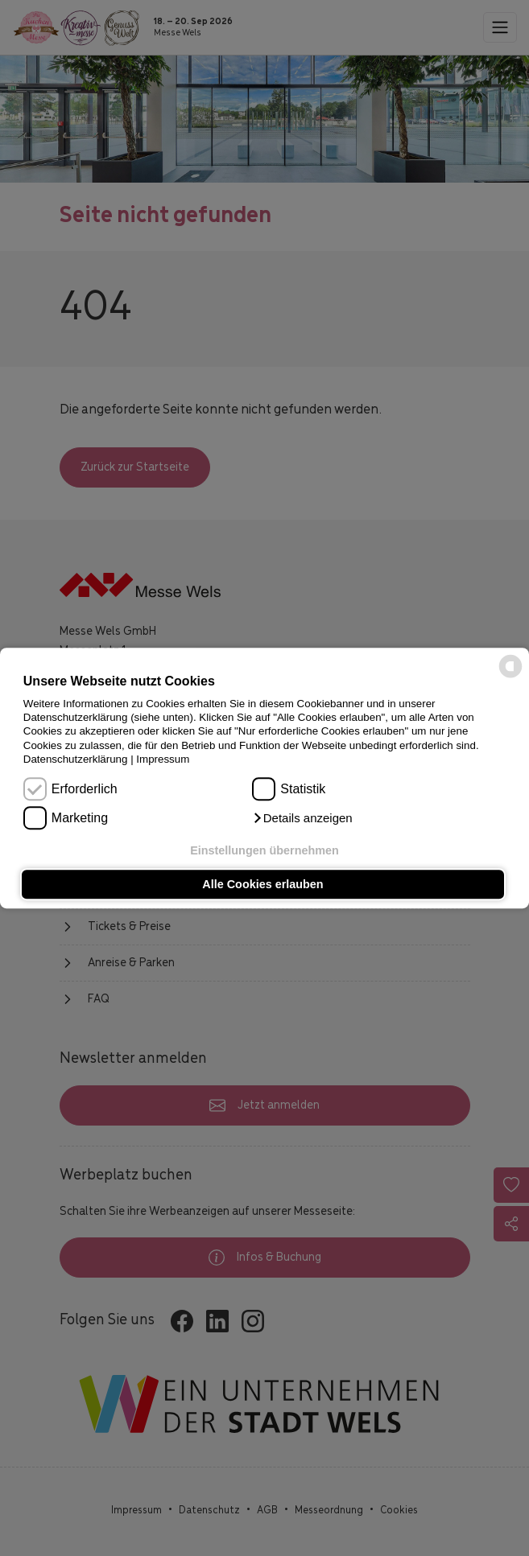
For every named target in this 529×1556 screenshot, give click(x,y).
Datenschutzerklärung (75, 759)
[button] (302, 818)
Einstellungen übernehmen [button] (264, 851)
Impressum (162, 759)
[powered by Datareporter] (510, 677)
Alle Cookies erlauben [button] (262, 884)
